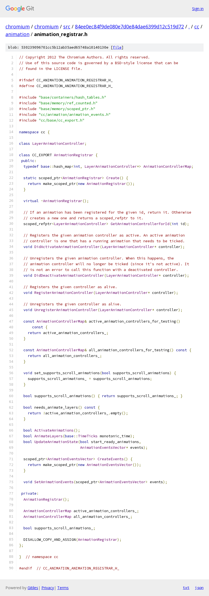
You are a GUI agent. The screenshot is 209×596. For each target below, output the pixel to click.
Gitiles (33, 587)
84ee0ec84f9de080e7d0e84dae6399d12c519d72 (129, 26)
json (199, 587)
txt (186, 587)
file (117, 47)
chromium (17, 26)
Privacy (47, 587)
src (66, 26)
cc (196, 26)
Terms (63, 587)
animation (17, 34)
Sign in (198, 8)
